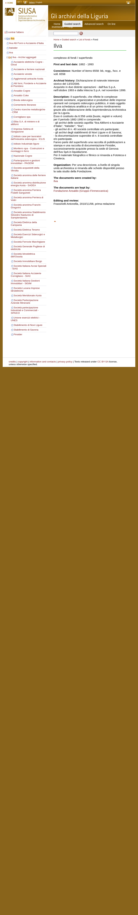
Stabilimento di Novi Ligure (28, 325)
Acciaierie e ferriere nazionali (29, 69)
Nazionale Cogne (23, 155)
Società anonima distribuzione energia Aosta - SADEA (28, 184)
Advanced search (94, 24)
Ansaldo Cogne (22, 90)
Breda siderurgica (23, 100)
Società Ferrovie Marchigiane (29, 241)
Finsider (18, 334)
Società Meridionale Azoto (28, 295)
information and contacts (43, 361)
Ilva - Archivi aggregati (24, 57)
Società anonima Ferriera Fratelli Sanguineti (26, 191)
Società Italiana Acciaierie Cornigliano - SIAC (26, 274)
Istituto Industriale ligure (26, 143)
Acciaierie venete (23, 74)
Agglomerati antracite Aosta (28, 78)
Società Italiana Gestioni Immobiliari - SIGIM (25, 282)
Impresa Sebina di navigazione (22, 130)
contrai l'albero (16, 32)
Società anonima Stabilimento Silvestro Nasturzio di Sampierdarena (28, 215)
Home (57, 24)
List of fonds (85, 39)
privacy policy (65, 361)
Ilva (12, 38)
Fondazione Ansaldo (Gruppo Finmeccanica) (81, 190)
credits (12, 361)
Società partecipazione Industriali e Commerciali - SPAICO (25, 310)
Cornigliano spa (22, 117)
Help (70, 26)
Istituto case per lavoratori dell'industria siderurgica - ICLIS (28, 137)
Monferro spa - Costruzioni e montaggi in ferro (27, 149)
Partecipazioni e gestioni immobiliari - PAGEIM (25, 162)
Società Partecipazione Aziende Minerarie (24, 301)
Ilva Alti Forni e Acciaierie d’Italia (26, 43)
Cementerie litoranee (25, 104)
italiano (32, 2)
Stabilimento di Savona (26, 329)
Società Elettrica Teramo (27, 229)
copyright (23, 361)
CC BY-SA (103, 361)
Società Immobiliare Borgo (28, 261)
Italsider (13, 47)
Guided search (69, 39)
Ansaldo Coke (21, 95)
